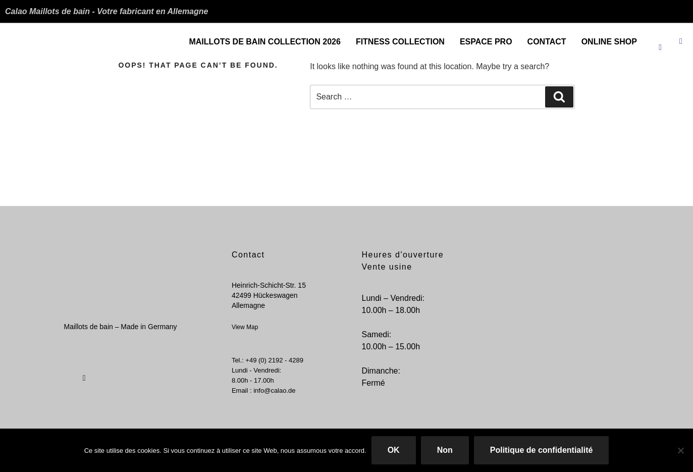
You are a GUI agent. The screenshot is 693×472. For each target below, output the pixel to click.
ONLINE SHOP (609, 41)
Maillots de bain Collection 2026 (264, 41)
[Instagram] (680, 37)
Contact (546, 41)
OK (394, 450)
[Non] (680, 450)
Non (445, 450)
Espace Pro (486, 41)
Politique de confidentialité (541, 450)
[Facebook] (660, 37)
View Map (245, 327)
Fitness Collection (400, 41)
